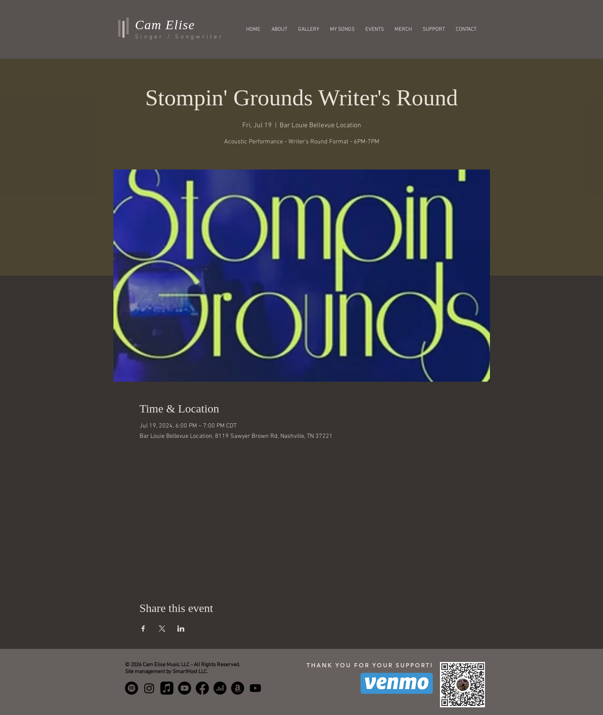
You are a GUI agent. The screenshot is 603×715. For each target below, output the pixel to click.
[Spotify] (131, 688)
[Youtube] (255, 688)
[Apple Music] (166, 688)
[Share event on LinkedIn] (181, 628)
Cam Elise (165, 25)
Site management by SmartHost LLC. (166, 671)
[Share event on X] (162, 628)
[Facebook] (202, 688)
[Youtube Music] (184, 688)
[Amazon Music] (237, 688)
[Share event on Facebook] (143, 628)
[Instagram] (149, 688)
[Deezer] (220, 688)
